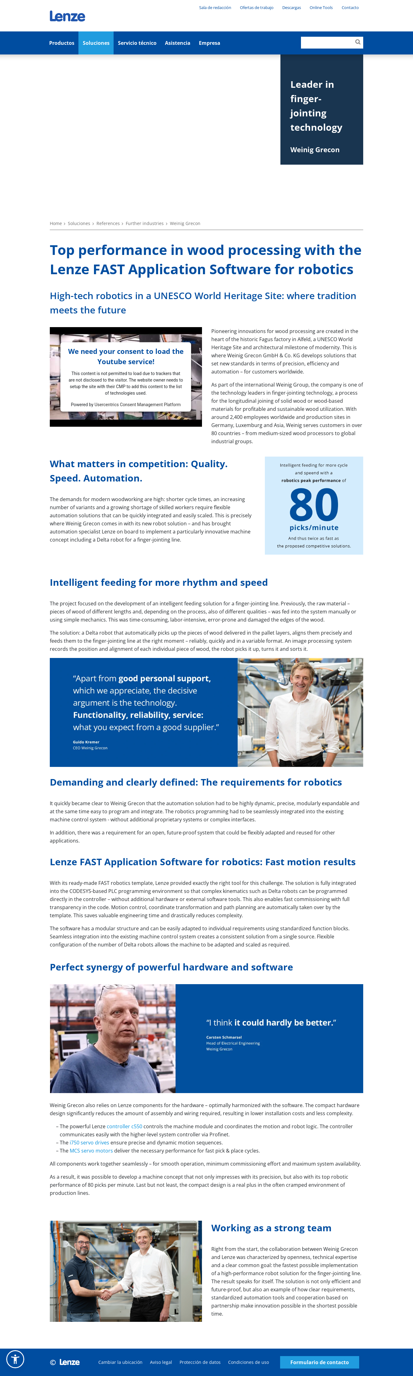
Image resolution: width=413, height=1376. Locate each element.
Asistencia (177, 43)
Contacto (350, 7)
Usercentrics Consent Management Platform (138, 404)
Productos (61, 43)
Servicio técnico (137, 43)
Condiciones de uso (248, 1362)
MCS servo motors (91, 1150)
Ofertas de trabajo (257, 7)
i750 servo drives (89, 1142)
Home (56, 223)
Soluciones (96, 43)
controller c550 (124, 1126)
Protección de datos (200, 1362)
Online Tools (321, 7)
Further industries (145, 223)
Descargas (291, 7)
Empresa (209, 43)
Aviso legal (161, 1362)
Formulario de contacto (319, 1362)
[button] (15, 1359)
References (108, 223)
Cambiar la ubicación (120, 1362)
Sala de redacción (215, 7)
